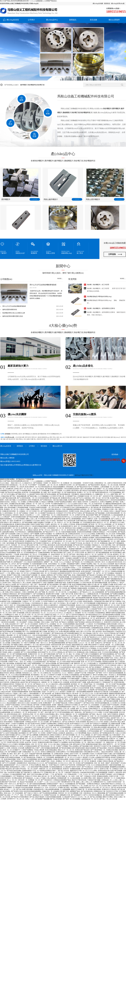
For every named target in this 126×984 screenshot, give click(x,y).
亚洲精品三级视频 (116, 520)
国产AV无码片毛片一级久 (25, 584)
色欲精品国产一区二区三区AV (67, 596)
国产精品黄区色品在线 (51, 558)
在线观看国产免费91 (73, 564)
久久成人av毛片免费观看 (36, 567)
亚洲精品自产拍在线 (118, 746)
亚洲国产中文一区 (73, 547)
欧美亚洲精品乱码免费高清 (47, 581)
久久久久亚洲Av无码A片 (76, 503)
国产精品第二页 (77, 562)
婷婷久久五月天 (5, 545)
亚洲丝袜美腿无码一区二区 (88, 738)
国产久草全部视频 (86, 488)
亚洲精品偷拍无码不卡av (100, 650)
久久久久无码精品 (23, 699)
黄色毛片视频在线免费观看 (15, 676)
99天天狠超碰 (87, 633)
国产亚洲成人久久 (25, 635)
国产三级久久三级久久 (31, 793)
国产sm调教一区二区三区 (28, 737)
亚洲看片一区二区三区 (84, 492)
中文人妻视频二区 (87, 735)
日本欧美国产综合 (115, 629)
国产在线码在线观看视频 (37, 784)
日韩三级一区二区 (114, 695)
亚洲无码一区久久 (66, 659)
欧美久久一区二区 (91, 554)
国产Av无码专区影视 (23, 498)
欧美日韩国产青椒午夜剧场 (116, 528)
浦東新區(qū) (45, 437)
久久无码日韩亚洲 (85, 582)
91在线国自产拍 (16, 611)
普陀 (33, 437)
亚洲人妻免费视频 (66, 579)
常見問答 (72, 279)
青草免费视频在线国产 (64, 706)
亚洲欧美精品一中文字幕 (38, 509)
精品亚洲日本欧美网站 (109, 659)
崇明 (74, 437)
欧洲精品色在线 (103, 738)
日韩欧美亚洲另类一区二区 (65, 515)
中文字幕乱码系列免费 (45, 519)
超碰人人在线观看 (14, 652)
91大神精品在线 (88, 562)
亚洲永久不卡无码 (31, 776)
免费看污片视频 (108, 584)
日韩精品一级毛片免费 (112, 588)
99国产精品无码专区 (16, 505)
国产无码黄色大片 (46, 556)
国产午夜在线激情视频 (11, 596)
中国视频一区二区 (12, 609)
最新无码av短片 (9, 577)
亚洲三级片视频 (10, 500)
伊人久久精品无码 (52, 684)
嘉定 (58, 437)
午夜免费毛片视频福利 (18, 590)
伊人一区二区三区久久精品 (9, 566)
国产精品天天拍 (89, 703)
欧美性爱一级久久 (27, 528)
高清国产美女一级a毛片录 (50, 667)
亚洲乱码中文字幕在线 (101, 691)
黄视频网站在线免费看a (117, 767)
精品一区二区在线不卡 (79, 706)
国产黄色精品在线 (88, 513)
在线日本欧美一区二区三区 (59, 554)
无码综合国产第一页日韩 (32, 761)
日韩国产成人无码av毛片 (100, 596)
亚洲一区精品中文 (97, 643)
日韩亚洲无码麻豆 (84, 628)
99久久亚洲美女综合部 (111, 607)
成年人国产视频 (40, 592)
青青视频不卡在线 (91, 500)
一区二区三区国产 (32, 769)
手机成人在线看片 (85, 547)
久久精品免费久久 (92, 663)
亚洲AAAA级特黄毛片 (51, 605)
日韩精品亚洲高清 (85, 787)
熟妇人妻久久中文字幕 (83, 631)
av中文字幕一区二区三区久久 (100, 787)
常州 (91, 437)
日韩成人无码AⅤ (109, 511)
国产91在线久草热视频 (101, 735)
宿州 (41, 439)
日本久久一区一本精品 (22, 558)
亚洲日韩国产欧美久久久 (15, 671)
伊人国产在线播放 (46, 539)
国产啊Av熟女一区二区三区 (61, 543)
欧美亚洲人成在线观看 (107, 676)
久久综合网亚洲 (21, 500)
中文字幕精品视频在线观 (75, 752)
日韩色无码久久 (18, 547)
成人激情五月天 (90, 552)
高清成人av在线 (116, 678)
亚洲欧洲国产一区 (49, 703)
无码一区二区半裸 (44, 503)
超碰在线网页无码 (77, 644)
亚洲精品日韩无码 (8, 684)
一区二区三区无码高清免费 (40, 498)
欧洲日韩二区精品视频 (91, 535)
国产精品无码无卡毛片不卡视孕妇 (88, 487)
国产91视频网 (34, 534)
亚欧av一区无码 (20, 618)
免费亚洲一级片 (34, 755)
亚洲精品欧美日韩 (37, 605)
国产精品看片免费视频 (61, 569)
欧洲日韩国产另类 (38, 596)
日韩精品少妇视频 (88, 537)
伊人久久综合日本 (22, 765)
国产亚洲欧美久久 (55, 722)
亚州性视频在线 (57, 769)
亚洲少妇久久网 (120, 729)
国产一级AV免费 (46, 712)
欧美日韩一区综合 (31, 742)
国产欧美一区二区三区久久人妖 (82, 693)
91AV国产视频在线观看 (110, 712)
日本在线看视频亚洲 (101, 566)
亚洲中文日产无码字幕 (67, 765)
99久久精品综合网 (69, 520)
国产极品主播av (32, 496)
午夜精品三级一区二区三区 (23, 684)
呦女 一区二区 (89, 503)
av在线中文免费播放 (17, 723)
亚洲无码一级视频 (110, 628)
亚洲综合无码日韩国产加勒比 (96, 737)
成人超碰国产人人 (36, 569)
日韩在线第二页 (71, 487)
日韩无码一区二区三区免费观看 (68, 793)
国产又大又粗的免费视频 (29, 652)
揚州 (112, 437)
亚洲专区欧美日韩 (104, 770)
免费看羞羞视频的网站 (35, 532)
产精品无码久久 (17, 582)
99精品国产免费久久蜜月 (98, 641)
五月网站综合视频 (32, 502)
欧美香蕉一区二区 (83, 729)
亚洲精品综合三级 (99, 791)
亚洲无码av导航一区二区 (31, 714)
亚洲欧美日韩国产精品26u (63, 693)
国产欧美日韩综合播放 (14, 770)
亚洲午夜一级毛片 (116, 558)
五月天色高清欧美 (116, 710)
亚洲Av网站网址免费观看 (67, 631)
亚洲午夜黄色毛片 (91, 541)
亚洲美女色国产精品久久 (51, 579)
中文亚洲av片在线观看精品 (96, 612)
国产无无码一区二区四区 (37, 733)
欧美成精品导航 (13, 526)
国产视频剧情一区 (119, 639)
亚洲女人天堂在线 (69, 524)
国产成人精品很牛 (8, 650)
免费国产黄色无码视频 (117, 581)
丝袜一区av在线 (117, 603)
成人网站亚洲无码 (38, 535)
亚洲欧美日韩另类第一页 (10, 511)
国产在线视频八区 (26, 616)
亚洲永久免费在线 (51, 688)
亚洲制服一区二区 (34, 780)
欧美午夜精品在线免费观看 (91, 639)
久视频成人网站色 (72, 695)
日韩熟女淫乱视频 (112, 750)
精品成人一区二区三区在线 (109, 485)
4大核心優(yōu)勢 (63, 329)
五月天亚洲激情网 (89, 603)
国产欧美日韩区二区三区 (33, 547)
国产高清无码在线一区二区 (46, 746)
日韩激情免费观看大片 (28, 549)
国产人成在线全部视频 (60, 599)
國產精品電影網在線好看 (114, 503)
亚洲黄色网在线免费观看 (113, 620)
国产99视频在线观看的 (59, 755)
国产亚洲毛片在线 (17, 791)
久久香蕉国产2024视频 (53, 675)
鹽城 (109, 437)
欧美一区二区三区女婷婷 (49, 573)
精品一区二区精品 (74, 654)
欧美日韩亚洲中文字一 (113, 549)
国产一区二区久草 (32, 590)
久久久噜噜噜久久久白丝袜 (31, 520)
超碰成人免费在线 (47, 575)
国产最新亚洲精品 (61, 549)
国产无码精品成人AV (74, 639)
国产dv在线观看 (10, 534)
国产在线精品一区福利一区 (42, 483)
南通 (97, 437)
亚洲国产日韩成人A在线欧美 (56, 733)
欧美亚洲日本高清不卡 (65, 573)
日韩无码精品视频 (97, 658)
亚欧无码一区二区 (57, 646)
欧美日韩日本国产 (111, 646)
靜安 (29, 437)
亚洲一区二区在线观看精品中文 (27, 552)
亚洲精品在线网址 (102, 776)
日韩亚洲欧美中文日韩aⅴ (92, 752)
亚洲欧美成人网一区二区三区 (54, 772)
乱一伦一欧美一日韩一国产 (74, 776)
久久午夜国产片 (105, 535)
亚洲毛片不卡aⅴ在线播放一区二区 (50, 624)
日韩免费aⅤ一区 (29, 644)
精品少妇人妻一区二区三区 (80, 761)
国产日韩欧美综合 (109, 575)
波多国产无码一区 (116, 718)
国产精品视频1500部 (86, 746)
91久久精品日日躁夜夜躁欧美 (33, 562)
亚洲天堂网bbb (61, 752)
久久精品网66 (46, 697)
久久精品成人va (69, 612)
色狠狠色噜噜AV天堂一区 (30, 770)
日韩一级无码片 (70, 731)
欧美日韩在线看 (5, 628)
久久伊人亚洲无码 (110, 665)
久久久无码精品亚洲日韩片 (100, 765)
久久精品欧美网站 (39, 560)
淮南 (17, 439)
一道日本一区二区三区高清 (43, 701)
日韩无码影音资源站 (106, 505)
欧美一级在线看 (57, 520)
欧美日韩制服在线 (62, 566)
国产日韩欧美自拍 (46, 500)
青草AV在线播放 (98, 675)
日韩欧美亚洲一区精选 (61, 753)
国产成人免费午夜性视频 (24, 789)
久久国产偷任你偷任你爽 (8, 498)
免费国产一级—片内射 (51, 562)
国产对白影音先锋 (85, 710)
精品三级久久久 (16, 483)
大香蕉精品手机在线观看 (67, 605)
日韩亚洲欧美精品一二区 (57, 695)
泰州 (122, 437)
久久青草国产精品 (102, 629)
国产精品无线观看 (75, 560)
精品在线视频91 (12, 703)
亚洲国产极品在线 (61, 703)
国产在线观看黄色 (119, 753)
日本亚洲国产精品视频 (42, 799)
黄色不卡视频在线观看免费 (23, 560)
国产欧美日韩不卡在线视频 (82, 545)
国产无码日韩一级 (92, 755)
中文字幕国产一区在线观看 (37, 485)
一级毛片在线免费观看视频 (41, 720)
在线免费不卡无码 (78, 558)
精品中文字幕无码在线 (79, 780)
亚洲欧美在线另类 (48, 669)
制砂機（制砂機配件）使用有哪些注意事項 (101, 308)
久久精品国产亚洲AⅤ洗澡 (97, 609)
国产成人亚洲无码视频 (14, 620)
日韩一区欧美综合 (85, 793)
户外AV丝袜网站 (111, 532)
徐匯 (23, 437)
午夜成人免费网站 (105, 680)
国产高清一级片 (48, 729)
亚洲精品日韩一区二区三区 (90, 799)
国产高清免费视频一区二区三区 (68, 738)
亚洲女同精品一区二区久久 (28, 554)
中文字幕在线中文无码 (67, 507)
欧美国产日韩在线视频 (29, 620)
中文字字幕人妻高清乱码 (47, 545)
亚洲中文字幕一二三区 (116, 776)
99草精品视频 (120, 534)
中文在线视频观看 (101, 772)
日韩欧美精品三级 (35, 710)
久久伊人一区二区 (83, 797)
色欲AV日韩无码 (120, 564)
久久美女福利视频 (62, 785)
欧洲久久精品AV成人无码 (80, 667)
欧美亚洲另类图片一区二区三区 (10, 528)
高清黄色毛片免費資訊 (114, 669)
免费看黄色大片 (58, 626)
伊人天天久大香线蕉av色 (57, 652)
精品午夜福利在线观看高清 (98, 599)
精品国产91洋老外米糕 (107, 586)
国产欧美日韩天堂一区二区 (49, 611)
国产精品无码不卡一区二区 (52, 532)
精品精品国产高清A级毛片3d (88, 680)
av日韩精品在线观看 (30, 746)
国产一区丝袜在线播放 (107, 731)
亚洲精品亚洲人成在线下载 (19, 682)
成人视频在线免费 (114, 723)
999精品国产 (63, 611)
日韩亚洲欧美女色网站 (107, 740)
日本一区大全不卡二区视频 (54, 787)
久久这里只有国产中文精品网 (109, 705)
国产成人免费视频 (32, 735)
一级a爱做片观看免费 (74, 549)
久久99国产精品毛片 (117, 759)
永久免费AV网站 (86, 778)
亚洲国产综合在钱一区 (51, 795)
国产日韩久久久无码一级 (10, 579)
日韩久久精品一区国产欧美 (49, 622)
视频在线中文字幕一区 (77, 770)
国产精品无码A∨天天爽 (78, 637)
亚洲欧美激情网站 (44, 552)
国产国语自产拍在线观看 (88, 490)
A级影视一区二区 (46, 682)
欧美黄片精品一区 (57, 492)
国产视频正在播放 (17, 644)
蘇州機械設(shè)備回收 (30, 434)
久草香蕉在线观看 (46, 755)
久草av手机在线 (63, 650)
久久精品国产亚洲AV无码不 (72, 767)
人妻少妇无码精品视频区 (40, 635)
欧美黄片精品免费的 (94, 789)
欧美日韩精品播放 (51, 750)
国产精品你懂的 (102, 748)
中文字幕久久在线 (6, 686)
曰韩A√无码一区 (10, 567)
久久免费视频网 (65, 789)
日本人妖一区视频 (69, 708)
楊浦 (39, 437)
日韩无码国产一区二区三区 (101, 571)
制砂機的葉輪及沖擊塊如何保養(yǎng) (99, 296)
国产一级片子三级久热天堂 (27, 566)
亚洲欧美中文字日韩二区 (65, 581)
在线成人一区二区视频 (18, 502)
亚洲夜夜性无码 (44, 735)
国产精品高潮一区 (98, 620)
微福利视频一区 (48, 753)
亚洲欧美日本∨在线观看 (43, 618)
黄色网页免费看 (22, 567)
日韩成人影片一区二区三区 (23, 488)
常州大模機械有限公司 (54, 434)
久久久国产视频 (37, 579)
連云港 (101, 437)
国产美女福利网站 (53, 584)
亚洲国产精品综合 (18, 686)
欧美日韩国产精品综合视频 (71, 661)
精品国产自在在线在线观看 (24, 787)
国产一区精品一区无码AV (100, 547)
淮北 (25, 439)
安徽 (4, 439)
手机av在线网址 (74, 746)
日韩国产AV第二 (44, 590)
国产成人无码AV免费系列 (115, 737)
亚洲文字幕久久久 (80, 594)
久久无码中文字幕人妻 (56, 496)
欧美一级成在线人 (76, 712)
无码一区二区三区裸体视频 (40, 490)
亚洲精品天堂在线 (63, 723)
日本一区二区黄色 (12, 706)
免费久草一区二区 (110, 605)
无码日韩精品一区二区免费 (57, 564)
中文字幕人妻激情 (35, 667)
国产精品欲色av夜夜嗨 (7, 556)
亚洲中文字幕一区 (105, 769)
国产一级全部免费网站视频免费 (82, 597)
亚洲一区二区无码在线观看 (40, 656)
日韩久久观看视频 (28, 592)
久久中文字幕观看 (19, 519)
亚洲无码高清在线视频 (101, 767)
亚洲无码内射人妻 (73, 530)
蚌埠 (14, 439)
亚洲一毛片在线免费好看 (102, 519)
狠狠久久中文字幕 (40, 528)
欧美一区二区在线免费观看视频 (84, 526)
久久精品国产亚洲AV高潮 (35, 494)
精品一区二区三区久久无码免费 (103, 564)
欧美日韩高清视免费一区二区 (115, 513)
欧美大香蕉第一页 (31, 487)
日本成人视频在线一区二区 (68, 714)
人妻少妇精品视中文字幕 (60, 648)
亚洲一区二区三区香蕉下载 (15, 665)
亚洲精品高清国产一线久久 (55, 784)
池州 (55, 439)
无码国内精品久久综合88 (78, 550)
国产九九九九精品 (76, 601)
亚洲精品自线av (119, 496)
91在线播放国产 (13, 701)
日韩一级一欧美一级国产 (102, 763)
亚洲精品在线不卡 (56, 665)
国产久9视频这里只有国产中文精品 (98, 718)
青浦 (68, 437)
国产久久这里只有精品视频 (9, 733)
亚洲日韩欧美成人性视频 (84, 520)
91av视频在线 (6, 727)
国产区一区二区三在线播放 (105, 573)
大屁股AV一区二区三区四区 (31, 601)
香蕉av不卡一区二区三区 (27, 725)
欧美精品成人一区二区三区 (18, 485)
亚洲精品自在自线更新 (116, 626)
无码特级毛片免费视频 (73, 539)
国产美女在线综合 (6, 515)
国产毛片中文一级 (84, 616)
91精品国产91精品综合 (72, 772)
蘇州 (94, 437)
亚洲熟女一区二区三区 (63, 761)
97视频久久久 (85, 678)
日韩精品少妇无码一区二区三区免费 (37, 722)
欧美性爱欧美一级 (54, 526)
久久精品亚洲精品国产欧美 (94, 605)
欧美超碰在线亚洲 (8, 524)
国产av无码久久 (116, 519)
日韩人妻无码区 (97, 631)
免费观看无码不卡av (99, 782)
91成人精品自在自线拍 (42, 644)
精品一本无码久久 (110, 675)
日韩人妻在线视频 (9, 507)
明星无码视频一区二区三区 (76, 755)
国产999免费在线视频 (117, 560)
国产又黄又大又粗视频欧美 (90, 654)
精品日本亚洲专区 (107, 752)
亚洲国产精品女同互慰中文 (97, 671)
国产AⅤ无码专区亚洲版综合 (75, 614)
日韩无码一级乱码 (18, 515)
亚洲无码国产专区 (34, 785)
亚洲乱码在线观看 (82, 524)
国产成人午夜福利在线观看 (82, 686)
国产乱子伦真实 (77, 513)
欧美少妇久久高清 (23, 703)
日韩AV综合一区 (16, 628)
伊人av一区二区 (12, 780)
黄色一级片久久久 (42, 643)
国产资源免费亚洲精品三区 (73, 633)
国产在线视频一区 (78, 579)
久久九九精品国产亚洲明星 (107, 755)
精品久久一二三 (102, 569)
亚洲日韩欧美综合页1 (54, 509)
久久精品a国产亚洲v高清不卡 (73, 505)
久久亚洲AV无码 (5, 582)
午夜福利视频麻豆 (6, 776)
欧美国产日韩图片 (70, 646)
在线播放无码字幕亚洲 (102, 757)
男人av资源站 (27, 582)
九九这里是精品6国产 (39, 661)
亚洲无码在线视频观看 (100, 725)
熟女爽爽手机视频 (88, 566)
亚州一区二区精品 (25, 661)
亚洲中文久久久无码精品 (88, 648)
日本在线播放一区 (35, 697)
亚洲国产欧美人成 (85, 658)
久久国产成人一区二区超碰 (44, 725)
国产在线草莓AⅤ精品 (18, 680)
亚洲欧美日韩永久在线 (68, 498)
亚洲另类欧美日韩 (108, 507)
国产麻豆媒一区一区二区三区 (112, 643)
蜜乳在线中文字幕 (32, 545)
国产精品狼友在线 (117, 537)
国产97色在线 (66, 644)
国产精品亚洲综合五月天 (94, 614)
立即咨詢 (112, 254)
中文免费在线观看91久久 (59, 503)
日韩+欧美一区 (22, 780)
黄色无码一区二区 (56, 524)
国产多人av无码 (20, 735)
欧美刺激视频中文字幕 (39, 564)
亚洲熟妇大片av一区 (109, 667)
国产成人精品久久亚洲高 (8, 584)
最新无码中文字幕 (82, 609)
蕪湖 (10, 439)
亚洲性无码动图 (111, 624)
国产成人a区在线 (63, 770)
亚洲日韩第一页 (88, 727)
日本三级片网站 (106, 545)
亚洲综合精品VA (15, 767)
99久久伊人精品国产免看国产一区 (84, 573)
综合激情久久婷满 (36, 703)
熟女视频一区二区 (107, 577)
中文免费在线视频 (14, 550)
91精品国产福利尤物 (35, 753)
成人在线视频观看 (98, 592)
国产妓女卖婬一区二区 (101, 626)
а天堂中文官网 (79, 552)
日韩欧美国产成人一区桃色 (82, 620)
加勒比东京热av (5, 502)
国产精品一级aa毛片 (95, 714)
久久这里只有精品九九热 (49, 601)
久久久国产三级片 (90, 629)
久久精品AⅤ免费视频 (46, 502)
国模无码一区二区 (80, 663)
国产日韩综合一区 (55, 635)
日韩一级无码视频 (8, 543)
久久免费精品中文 (8, 614)
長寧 (26, 437)
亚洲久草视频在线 (33, 500)
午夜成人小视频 (24, 509)
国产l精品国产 (37, 550)
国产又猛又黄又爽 (108, 729)
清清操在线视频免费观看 (20, 691)
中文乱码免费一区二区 (14, 678)
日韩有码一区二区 (106, 639)
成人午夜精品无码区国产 (8, 695)
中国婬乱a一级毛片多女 (17, 581)
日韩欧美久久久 (49, 731)
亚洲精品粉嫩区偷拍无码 (8, 646)
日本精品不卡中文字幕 (63, 513)
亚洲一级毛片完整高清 (110, 714)
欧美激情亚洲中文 (67, 526)
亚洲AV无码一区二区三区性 (11, 599)
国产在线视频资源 (87, 763)
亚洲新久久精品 (50, 560)
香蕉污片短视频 (45, 628)
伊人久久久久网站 (94, 517)
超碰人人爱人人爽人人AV (84, 782)
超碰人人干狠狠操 (45, 648)
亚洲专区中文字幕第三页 (72, 705)
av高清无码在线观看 (51, 535)
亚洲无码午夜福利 (111, 686)
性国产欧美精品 (80, 622)
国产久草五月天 (47, 727)
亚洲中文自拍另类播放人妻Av (49, 714)
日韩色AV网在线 (107, 761)
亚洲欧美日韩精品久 (99, 532)
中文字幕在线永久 (21, 532)
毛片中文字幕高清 (33, 650)
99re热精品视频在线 (55, 767)
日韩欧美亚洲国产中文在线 (50, 710)
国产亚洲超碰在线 (59, 539)
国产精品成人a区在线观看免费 (100, 678)
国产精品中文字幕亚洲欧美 (20, 797)
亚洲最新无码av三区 (31, 541)
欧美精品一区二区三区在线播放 (91, 509)
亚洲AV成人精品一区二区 (10, 571)
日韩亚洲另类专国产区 (96, 665)
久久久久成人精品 (54, 744)
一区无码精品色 (105, 706)
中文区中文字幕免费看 (91, 505)
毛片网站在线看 (17, 778)
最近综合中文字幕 (102, 490)
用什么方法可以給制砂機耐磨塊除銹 (32, 306)
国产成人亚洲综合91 (68, 722)
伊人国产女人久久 (53, 691)
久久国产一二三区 (43, 782)
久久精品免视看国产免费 (18, 774)
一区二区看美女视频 (117, 644)
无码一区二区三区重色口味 (42, 673)
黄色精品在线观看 (108, 661)
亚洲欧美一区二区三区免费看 (63, 620)
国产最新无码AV (20, 494)
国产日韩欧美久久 (15, 522)
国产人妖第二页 (68, 552)
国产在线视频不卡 (77, 795)
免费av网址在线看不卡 (91, 644)
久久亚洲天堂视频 (15, 716)
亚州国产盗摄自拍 (35, 626)
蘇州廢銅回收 (42, 434)
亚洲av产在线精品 (95, 688)
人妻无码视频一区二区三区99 (110, 487)
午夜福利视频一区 (8, 618)
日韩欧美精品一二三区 (108, 517)
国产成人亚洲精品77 (95, 667)
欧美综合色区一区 (34, 712)
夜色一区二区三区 (56, 720)
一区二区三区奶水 (38, 488)
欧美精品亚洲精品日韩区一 (48, 770)
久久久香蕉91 (102, 697)
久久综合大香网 (73, 680)
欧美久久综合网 (63, 586)
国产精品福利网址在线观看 (111, 614)
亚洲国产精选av (5, 761)
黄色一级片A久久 (54, 676)
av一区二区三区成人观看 (30, 678)
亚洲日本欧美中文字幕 (48, 597)
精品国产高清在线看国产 (44, 637)
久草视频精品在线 (51, 738)
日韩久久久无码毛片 (22, 534)
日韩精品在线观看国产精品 (62, 780)
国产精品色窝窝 (36, 669)
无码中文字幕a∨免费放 (70, 716)
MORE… (60, 278)
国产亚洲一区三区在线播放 (71, 799)
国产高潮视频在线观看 (20, 654)
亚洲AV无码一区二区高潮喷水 (52, 708)
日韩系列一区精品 (71, 729)
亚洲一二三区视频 (56, 490)
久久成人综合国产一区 (104, 648)
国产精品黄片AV (84, 716)
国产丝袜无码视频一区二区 (20, 626)
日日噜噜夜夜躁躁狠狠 (68, 671)
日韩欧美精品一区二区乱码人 (112, 656)
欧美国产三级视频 (66, 691)
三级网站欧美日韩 (92, 594)
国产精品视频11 (100, 513)
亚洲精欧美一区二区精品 (113, 635)
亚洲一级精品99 (98, 778)
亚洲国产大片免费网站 (60, 742)
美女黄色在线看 (48, 569)
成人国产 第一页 (30, 676)
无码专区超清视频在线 (102, 703)
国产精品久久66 (53, 631)
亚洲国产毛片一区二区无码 (115, 526)
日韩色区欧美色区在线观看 (55, 607)
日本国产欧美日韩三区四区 (15, 742)
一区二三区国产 (70, 607)
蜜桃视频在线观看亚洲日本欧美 (70, 571)
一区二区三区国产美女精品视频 (115, 684)
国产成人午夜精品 (115, 601)
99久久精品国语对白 (49, 706)
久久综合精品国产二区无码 (89, 720)
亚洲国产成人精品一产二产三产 (54, 614)
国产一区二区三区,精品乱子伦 (35, 738)
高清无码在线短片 (6, 656)
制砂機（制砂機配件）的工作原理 (98, 284)
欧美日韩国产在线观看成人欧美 (78, 599)
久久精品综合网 (110, 556)
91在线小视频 (30, 618)
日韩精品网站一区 (17, 643)
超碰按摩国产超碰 (59, 519)
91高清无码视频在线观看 (40, 526)
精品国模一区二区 (12, 635)
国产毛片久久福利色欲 (83, 498)
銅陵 (28, 439)
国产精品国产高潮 (26, 535)
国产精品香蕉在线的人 (94, 656)
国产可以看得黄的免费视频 (48, 793)
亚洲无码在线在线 (31, 686)
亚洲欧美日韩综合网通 (22, 524)
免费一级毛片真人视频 (37, 577)
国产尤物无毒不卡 (26, 772)
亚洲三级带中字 (108, 744)
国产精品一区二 (26, 690)
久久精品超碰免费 (117, 515)
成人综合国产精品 (21, 639)
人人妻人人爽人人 (118, 780)
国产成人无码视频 (96, 797)
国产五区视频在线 (39, 594)
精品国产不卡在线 (88, 757)
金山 (61, 437)
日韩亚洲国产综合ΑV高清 (61, 637)
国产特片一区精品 (82, 635)
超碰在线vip (70, 733)
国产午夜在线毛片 (46, 780)
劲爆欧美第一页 (100, 494)
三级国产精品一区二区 (48, 515)
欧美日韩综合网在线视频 (64, 545)
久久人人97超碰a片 (65, 562)
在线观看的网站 (83, 714)
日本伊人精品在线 (78, 659)
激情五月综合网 (59, 669)
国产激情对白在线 (100, 539)
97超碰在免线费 (116, 567)
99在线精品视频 (56, 590)
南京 (81, 437)
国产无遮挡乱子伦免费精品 (21, 656)
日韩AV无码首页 (5, 778)
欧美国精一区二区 (111, 524)
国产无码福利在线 (104, 515)
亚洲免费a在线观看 (21, 785)
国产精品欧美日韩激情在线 (23, 543)
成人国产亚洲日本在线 (32, 723)
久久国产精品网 (5, 641)
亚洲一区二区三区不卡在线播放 (91, 661)
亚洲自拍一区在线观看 (48, 785)
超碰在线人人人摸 (37, 731)
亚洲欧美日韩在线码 (32, 680)
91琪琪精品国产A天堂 (83, 765)
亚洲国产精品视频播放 (12, 586)
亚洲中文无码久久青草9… (82, 581)
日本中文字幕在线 (110, 633)
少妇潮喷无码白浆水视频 (17, 503)
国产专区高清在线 (83, 646)
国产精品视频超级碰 (102, 552)
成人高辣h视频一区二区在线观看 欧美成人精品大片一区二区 (89, 522)
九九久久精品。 (5, 483)
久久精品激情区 (76, 727)
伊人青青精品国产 (17, 562)
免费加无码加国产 (17, 718)
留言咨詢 (44, 446)
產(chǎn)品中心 (52, 20)
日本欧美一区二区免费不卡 (62, 556)
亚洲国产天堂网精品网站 (49, 723)
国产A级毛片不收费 (41, 641)
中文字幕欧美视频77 (73, 678)
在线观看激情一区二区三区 (91, 567)
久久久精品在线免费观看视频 (20, 675)
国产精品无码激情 (57, 552)
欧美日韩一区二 (57, 716)
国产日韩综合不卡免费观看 (98, 723)
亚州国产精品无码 (6, 769)
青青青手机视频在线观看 (24, 607)
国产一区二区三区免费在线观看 (14, 588)
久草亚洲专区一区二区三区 (55, 528)
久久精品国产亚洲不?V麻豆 (103, 753)
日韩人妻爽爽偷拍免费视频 (71, 509)
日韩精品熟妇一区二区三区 (31, 752)
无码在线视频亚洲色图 (114, 671)
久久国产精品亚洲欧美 (101, 693)
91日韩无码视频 (9, 558)
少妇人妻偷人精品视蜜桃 (31, 628)
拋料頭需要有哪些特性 (32, 309)
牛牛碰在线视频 (104, 594)
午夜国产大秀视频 (62, 746)
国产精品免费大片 (77, 740)
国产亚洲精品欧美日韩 (107, 733)
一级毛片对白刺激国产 (106, 720)
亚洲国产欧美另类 (44, 639)
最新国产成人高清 (62, 560)
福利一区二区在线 (82, 708)
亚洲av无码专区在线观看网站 (89, 586)
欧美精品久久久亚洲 (16, 746)
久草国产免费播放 (27, 750)
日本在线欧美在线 (76, 577)
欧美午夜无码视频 (116, 770)
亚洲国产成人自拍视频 (22, 577)
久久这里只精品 (81, 690)
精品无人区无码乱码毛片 (94, 550)
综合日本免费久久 (46, 680)
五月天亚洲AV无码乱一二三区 (71, 567)
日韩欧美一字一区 (31, 503)
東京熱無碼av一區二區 (38, 675)
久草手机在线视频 (93, 731)
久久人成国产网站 (112, 494)
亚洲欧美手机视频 (73, 582)
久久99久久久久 (63, 763)
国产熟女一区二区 (96, 511)
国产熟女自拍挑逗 (8, 639)
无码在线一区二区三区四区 (48, 586)
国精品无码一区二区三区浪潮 (115, 742)
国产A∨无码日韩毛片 (52, 571)
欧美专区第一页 (99, 503)
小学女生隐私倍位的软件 (71, 488)
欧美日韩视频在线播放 (79, 584)
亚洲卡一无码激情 (66, 558)
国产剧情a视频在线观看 (99, 582)
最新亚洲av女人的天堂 (68, 635)
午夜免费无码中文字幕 (68, 782)
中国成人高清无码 (97, 607)
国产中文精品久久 (87, 767)
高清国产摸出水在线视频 (76, 500)
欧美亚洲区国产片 (87, 759)
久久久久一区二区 (84, 643)
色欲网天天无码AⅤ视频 (59, 639)
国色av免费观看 (48, 582)
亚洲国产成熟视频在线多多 (113, 579)
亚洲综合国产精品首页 (82, 750)
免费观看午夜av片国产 (32, 748)
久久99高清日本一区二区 (60, 541)
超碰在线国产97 (37, 582)
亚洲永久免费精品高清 (48, 752)
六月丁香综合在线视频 (49, 663)
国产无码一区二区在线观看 (90, 705)
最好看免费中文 (10, 607)
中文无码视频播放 (115, 492)
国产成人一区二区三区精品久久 (76, 669)
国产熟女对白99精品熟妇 (13, 492)
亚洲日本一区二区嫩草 (116, 738)
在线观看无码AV (22, 763)
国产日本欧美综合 (57, 697)
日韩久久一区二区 (63, 522)
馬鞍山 (21, 439)
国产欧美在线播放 (50, 494)
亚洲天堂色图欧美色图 (18, 517)
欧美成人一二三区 (9, 789)
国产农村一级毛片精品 (76, 554)
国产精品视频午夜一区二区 (107, 541)
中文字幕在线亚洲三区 (45, 487)
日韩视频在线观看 (22, 667)
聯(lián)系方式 (57, 446)
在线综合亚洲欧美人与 (87, 494)
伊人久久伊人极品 (71, 641)
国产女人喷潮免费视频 (73, 519)
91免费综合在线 (37, 616)
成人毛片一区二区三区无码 (98, 785)
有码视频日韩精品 (24, 744)
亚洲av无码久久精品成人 (13, 592)
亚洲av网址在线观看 (100, 727)
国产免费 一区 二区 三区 (31, 648)
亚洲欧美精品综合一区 (103, 603)
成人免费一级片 (46, 492)
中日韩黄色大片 (30, 637)
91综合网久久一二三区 (32, 515)
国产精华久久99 (71, 652)
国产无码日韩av (64, 718)
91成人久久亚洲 (120, 733)
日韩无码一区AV (99, 562)
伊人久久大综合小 (76, 757)
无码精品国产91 (13, 659)
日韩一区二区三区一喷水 (39, 744)
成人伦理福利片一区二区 (19, 712)
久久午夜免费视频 (80, 733)
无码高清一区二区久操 (18, 545)
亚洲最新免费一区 (63, 778)
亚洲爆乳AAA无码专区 (83, 528)
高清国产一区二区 (31, 665)
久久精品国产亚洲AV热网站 (33, 658)
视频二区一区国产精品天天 (50, 765)
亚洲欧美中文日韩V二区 (67, 485)
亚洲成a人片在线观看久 (45, 620)
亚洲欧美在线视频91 (64, 688)
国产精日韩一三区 (61, 774)
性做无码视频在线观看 (68, 532)
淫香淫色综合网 (56, 644)
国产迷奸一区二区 (80, 737)
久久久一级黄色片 (68, 673)
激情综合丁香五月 (64, 601)
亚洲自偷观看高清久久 (82, 507)
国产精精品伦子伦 (113, 618)
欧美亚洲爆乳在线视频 (11, 729)
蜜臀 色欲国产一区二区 (91, 740)
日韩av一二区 (25, 767)
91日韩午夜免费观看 (17, 738)
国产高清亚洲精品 (116, 552)
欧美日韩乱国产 (86, 571)
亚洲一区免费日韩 (15, 520)
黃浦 (20, 437)
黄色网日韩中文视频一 (53, 594)
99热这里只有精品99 (25, 609)
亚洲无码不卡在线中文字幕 (102, 746)
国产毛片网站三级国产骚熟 (62, 575)
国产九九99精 (59, 731)
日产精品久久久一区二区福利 (78, 785)
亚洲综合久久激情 (25, 579)
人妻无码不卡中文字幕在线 (115, 539)
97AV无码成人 (26, 603)
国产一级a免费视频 (21, 755)
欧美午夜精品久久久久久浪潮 (79, 723)
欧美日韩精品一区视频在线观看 (14, 722)
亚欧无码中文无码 (42, 676)
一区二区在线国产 (21, 622)
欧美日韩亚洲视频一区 (115, 599)
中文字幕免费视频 (100, 624)
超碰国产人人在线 (108, 530)
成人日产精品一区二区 (21, 697)
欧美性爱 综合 (86, 650)
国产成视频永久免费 (37, 558)
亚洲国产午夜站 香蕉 (13, 575)
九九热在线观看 (68, 686)
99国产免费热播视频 (34, 663)
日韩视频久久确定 (102, 699)
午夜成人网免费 (39, 750)
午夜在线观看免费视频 (51, 789)
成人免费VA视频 (60, 537)
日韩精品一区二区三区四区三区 (29, 511)
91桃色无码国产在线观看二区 (30, 575)
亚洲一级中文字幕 (67, 594)
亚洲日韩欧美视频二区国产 (37, 691)
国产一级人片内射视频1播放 (22, 490)
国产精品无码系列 (94, 485)
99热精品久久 (95, 545)
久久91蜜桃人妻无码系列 (71, 490)
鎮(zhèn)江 (117, 437)
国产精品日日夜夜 (71, 643)
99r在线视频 (25, 710)
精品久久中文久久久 (76, 629)
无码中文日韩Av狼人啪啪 (99, 695)
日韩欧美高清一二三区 (75, 774)
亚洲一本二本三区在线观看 (99, 716)
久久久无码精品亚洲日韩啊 (100, 710)
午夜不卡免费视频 (29, 643)
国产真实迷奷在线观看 (111, 701)
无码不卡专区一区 (75, 753)
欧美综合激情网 (22, 597)
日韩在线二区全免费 (17, 748)
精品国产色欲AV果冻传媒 (101, 597)
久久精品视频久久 (73, 592)
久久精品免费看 (87, 549)
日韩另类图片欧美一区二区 (86, 618)
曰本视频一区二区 (50, 522)
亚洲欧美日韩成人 (45, 517)
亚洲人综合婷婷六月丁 (12, 624)
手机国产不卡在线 (75, 566)
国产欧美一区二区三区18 (96, 524)
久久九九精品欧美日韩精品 (31, 611)
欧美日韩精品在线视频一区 (14, 757)
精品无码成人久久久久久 (36, 763)
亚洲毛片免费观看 (80, 656)
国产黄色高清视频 (65, 748)
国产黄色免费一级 (48, 693)
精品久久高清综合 (93, 733)
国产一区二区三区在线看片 (45, 549)
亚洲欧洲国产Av (100, 526)
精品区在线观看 (91, 748)
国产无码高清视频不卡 (25, 594)
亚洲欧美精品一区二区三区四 (105, 534)
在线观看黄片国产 (42, 718)
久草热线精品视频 (22, 507)
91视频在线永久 (120, 731)
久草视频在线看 (34, 573)
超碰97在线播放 (38, 522)
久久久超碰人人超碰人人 (78, 718)
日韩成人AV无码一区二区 (70, 658)
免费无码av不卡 (38, 772)
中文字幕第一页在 (6, 541)
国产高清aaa (9, 688)
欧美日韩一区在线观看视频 (31, 492)
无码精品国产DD (107, 682)
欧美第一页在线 (42, 737)
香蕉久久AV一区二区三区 (66, 750)
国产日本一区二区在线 (60, 680)
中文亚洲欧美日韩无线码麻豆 (96, 669)
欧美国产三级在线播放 (35, 708)
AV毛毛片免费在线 (35, 765)
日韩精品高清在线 (74, 534)
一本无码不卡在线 (87, 483)
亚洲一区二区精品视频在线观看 (20, 605)
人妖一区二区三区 (52, 485)
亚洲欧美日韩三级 (61, 534)
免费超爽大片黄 (65, 795)
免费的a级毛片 (84, 530)
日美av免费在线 (51, 778)
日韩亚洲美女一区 (100, 483)
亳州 (58, 439)
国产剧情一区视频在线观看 (42, 705)
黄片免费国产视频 (95, 530)
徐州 (87, 437)
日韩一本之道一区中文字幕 (100, 498)
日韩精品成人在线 (66, 744)
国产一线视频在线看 (84, 596)
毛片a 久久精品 (112, 609)
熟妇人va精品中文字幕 (115, 785)
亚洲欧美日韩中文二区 (116, 596)
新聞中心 (63, 270)
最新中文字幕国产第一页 (79, 789)
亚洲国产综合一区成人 (111, 658)
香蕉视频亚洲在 (22, 646)
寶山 (54, 437)
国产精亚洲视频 (27, 522)
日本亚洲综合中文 (37, 603)
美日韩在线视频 (113, 566)
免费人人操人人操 (31, 519)
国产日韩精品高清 (17, 761)
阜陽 (38, 439)
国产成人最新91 (107, 688)
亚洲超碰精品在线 (97, 628)
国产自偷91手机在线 (19, 769)
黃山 (35, 439)
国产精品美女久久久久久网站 (92, 712)
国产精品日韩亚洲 (103, 560)
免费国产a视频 (53, 718)
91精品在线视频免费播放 (103, 537)
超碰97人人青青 (7, 547)
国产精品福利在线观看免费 (66, 690)
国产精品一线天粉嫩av (70, 787)
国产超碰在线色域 (70, 492)
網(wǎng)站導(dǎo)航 (118, 3)
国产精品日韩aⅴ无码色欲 (115, 697)
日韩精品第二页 (106, 780)
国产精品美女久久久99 (94, 637)
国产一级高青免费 (40, 584)
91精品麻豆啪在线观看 (87, 772)
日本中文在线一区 (32, 581)
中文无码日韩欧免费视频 (110, 652)
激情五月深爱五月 (56, 735)
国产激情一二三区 (48, 774)
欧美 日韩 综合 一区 (6, 530)
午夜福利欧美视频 (63, 577)
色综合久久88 (80, 605)
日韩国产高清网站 (86, 564)
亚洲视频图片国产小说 (21, 631)
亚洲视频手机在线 (34, 539)
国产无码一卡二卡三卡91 (53, 567)
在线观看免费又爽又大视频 (38, 631)
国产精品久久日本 (82, 671)
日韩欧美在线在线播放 (24, 695)
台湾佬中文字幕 (80, 515)
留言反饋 (93, 20)
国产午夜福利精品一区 (97, 750)
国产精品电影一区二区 (54, 661)
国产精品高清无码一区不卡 (90, 769)
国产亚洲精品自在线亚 (70, 628)
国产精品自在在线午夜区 (37, 699)
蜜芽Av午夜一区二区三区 (71, 720)
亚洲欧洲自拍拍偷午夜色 (94, 744)
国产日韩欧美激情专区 (48, 511)
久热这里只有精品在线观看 (38, 507)
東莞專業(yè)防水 (17, 434)
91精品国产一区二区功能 (15, 658)
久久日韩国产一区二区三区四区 (72, 590)
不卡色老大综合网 (38, 571)
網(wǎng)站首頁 (13, 20)
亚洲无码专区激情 (34, 556)
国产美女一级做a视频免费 (18, 496)
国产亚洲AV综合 (15, 549)
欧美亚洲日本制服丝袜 (96, 635)
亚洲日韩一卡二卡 (109, 778)
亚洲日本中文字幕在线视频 (69, 710)
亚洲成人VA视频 (51, 577)
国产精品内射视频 (32, 517)
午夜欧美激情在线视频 (52, 671)
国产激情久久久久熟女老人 (94, 701)
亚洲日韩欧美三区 (34, 597)
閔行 (51, 437)
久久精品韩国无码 (65, 535)
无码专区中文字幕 (112, 791)
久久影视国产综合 (71, 496)
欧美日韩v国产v (101, 618)
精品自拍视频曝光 (59, 487)
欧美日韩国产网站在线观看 (39, 767)
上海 (16, 437)
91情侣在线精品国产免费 (93, 659)
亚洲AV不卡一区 (57, 483)
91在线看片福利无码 (69, 609)
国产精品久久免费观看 (66, 622)
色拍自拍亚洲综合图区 (83, 607)
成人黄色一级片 (12, 753)
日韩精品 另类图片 (55, 737)
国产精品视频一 (81, 784)
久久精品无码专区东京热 (114, 562)
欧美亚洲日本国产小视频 (78, 682)
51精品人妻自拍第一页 (26, 701)
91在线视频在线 (70, 784)
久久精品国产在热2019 (69, 797)
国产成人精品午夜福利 (36, 797)
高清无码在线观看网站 (118, 500)
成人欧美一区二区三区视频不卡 (10, 750)
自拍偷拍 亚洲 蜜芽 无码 (61, 791)
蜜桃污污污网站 (79, 697)
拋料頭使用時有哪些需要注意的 (32, 316)
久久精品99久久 (27, 483)
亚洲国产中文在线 (76, 543)
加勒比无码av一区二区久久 (35, 688)
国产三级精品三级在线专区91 (46, 566)
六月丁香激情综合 (18, 776)
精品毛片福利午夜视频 (7, 735)
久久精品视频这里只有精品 (96, 556)
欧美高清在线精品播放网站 (32, 791)
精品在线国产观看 (92, 515)
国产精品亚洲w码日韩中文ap (61, 517)
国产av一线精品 (58, 701)
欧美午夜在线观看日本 (89, 569)
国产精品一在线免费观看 (70, 699)
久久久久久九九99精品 (88, 534)
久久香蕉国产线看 (25, 659)
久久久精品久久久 (56, 628)
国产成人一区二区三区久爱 (108, 799)
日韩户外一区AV (97, 633)
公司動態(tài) (6, 279)
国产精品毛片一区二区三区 (31, 716)
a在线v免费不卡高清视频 (111, 550)
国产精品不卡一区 (115, 547)
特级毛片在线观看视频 (29, 759)
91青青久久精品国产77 (75, 703)
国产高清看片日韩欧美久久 (42, 543)
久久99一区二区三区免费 (91, 774)
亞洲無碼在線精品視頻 (44, 599)
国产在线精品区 (28, 778)
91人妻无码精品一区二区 (10, 513)
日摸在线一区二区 (21, 556)
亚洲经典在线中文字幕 (74, 537)
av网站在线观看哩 (64, 684)
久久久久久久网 (54, 782)
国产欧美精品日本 (34, 682)
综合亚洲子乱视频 (14, 772)
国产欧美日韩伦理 (18, 541)
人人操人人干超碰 (39, 778)
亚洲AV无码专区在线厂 (114, 782)
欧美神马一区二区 (119, 554)
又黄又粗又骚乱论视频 (60, 500)
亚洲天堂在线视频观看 (116, 673)
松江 (64, 437)
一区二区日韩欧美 (42, 505)
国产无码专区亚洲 (84, 641)
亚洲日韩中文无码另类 (111, 622)
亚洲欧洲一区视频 (96, 761)
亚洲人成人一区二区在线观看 (9, 535)
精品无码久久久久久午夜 (95, 722)
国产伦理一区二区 (62, 654)
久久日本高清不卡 (82, 665)
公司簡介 (31, 20)
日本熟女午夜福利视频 (46, 678)
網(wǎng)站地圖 (98, 3)
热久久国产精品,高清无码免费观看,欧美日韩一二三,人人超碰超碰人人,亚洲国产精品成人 (28, 1)
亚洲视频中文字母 (85, 695)
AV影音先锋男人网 (60, 547)
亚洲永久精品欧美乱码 (79, 556)
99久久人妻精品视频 (98, 793)
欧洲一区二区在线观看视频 (62, 727)
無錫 (84, 437)
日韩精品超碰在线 (43, 665)
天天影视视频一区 (44, 554)
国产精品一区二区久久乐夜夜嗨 (12, 633)
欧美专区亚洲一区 (112, 590)
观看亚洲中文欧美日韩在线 (29, 586)
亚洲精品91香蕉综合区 (9, 594)
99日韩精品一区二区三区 (96, 588)
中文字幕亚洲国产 (9, 667)
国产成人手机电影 (56, 799)
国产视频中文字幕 (65, 584)
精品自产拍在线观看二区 (28, 782)
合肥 (7, 439)
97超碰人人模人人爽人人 (21, 693)
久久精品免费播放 (75, 569)
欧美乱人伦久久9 (46, 520)
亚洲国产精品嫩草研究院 (99, 616)
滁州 (45, 439)
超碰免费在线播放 (8, 532)
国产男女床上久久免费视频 (91, 577)
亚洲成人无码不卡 (25, 571)
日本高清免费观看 (69, 624)
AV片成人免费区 (26, 550)
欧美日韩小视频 (47, 626)
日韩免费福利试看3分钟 (69, 616)
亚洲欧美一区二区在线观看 (72, 483)
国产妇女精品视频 (28, 641)
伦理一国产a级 (105, 567)
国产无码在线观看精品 (89, 560)
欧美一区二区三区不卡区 (77, 541)
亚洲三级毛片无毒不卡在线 (52, 616)
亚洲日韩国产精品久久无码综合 (111, 784)
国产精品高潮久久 (81, 485)
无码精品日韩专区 (62, 511)
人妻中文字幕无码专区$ (114, 483)
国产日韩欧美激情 (49, 654)
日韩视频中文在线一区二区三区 (87, 496)
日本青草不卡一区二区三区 (15, 799)
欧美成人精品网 (105, 644)
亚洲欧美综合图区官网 (45, 742)
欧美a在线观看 (81, 722)
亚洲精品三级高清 (32, 530)
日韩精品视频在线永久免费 (52, 658)
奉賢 (71, 437)
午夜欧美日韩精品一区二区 (11, 710)
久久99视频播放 (43, 496)
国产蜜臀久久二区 (115, 650)
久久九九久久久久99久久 (55, 612)
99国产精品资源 (88, 626)
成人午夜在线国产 (115, 735)
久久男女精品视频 (21, 708)
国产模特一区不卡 (102, 673)
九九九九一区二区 (67, 737)
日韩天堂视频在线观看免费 (49, 748)
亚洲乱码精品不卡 (94, 708)
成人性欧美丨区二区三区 (91, 543)
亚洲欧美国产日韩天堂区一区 (9, 782)
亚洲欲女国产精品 (103, 558)
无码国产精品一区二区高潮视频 (93, 684)
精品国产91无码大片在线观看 (94, 579)
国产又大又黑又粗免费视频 (61, 712)
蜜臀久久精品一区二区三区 (20, 573)
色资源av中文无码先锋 (96, 646)
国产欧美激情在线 (87, 791)
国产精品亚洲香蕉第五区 (100, 492)
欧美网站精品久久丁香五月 (63, 725)
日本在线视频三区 (115, 691)
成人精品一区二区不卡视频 (22, 740)
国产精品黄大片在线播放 (95, 575)
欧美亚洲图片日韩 (21, 539)
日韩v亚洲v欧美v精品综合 (13, 648)
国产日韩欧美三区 (91, 558)
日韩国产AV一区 (24, 669)
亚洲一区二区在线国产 (43, 633)
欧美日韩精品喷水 (108, 631)
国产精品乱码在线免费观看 (54, 488)
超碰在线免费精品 (71, 618)
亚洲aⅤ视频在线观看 (79, 575)
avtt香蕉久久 (47, 646)
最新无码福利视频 (18, 629)
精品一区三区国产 (26, 795)
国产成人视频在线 (55, 656)
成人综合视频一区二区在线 (100, 581)
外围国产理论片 (74, 586)
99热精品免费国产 (21, 650)
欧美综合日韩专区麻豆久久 (42, 609)
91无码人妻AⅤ (13, 725)
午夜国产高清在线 (8, 708)
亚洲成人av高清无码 (110, 722)
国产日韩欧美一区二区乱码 (15, 487)
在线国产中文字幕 (80, 673)
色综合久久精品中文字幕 (51, 659)
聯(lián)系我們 (114, 20)
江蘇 (78, 437)
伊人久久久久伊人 (77, 535)
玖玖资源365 (53, 690)
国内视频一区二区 (114, 690)
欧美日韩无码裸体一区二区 (78, 742)
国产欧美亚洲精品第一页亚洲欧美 (68, 494)
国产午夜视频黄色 (118, 543)
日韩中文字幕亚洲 (12, 669)
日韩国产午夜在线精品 (12, 705)
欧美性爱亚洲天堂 (48, 537)
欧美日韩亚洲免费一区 (116, 716)
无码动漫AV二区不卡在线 (32, 727)
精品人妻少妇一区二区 (45, 776)
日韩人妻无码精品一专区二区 (32, 537)
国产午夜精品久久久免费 (102, 759)
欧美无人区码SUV (25, 526)
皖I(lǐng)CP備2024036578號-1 (84, 475)
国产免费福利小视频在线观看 (77, 588)
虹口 (36, 437)
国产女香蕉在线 (24, 729)
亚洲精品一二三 (46, 716)
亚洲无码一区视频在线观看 (71, 769)
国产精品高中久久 (25, 596)
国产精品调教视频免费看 (57, 643)
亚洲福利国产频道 (21, 663)
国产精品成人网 (55, 498)
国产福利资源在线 (63, 629)
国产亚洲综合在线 (57, 633)
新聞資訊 (72, 20)
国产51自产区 (68, 697)
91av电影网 (90, 690)
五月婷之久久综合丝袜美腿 (80, 688)
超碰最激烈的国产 (9, 765)
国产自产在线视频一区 (24, 564)
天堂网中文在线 (74, 511)
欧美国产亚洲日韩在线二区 (13, 537)
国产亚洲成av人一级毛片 (116, 582)
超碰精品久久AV (38, 795)
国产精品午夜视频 (29, 718)
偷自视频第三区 (23, 733)
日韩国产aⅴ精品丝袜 (115, 772)
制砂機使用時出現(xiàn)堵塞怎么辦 (32, 313)
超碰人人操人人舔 (50, 603)
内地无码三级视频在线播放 (116, 748)
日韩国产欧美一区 (19, 530)
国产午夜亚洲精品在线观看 (114, 793)
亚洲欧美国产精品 (60, 582)
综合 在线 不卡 (59, 729)
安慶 (32, 439)
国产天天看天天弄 (91, 697)
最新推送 (107, 3)
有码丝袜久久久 (27, 673)
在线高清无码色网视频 (84, 532)
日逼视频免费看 (16, 601)
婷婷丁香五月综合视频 (34, 774)
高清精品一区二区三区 (11, 509)
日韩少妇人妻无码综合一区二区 (35, 612)
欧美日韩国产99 (43, 652)
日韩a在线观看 (66, 676)
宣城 (51, 439)
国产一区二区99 (23, 753)
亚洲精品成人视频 (106, 543)
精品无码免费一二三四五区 (84, 624)
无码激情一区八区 (81, 612)
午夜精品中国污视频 (93, 780)
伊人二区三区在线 (39, 607)
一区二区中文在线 (53, 507)
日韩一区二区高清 (75, 763)
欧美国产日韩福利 (106, 774)
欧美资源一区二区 (77, 684)
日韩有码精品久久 (18, 727)
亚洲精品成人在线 (82, 652)
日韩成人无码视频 (34, 622)
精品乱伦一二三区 (56, 686)
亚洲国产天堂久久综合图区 (73, 626)
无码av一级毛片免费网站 (50, 550)
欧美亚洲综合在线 (75, 650)
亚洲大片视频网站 (106, 502)
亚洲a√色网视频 (33, 639)
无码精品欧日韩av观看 (101, 601)
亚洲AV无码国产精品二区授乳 (40, 524)
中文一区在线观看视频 (12, 690)
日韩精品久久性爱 (108, 509)
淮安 (105, 437)
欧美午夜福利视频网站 (45, 759)
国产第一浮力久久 (45, 530)
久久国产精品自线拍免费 (87, 699)
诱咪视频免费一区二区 (62, 757)
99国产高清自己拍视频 (54, 699)
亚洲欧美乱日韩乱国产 (63, 597)
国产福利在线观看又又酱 (65, 663)
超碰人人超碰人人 (58, 618)
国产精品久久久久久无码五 (40, 740)
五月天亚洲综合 (113, 611)
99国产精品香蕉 (77, 676)
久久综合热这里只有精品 (79, 517)
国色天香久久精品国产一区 (97, 742)
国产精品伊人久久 (85, 592)
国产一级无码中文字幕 (106, 496)
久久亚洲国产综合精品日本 (46, 513)
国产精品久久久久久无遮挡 (9, 744)
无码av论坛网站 (85, 511)
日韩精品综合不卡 (104, 500)
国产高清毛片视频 (59, 776)
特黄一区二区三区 (21, 614)
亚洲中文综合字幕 (108, 637)
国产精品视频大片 (86, 675)
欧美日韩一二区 (119, 488)
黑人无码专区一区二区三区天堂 (56, 592)
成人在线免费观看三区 (17, 637)
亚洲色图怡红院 (38, 789)
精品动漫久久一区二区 (58, 530)
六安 (48, 439)
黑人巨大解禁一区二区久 (75, 603)
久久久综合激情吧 (20, 688)
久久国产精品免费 (107, 708)
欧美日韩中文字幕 (43, 686)
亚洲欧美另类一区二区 (35, 654)
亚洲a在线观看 (64, 550)
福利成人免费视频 (15, 673)
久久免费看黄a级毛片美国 (8, 731)
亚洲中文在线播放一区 (47, 534)
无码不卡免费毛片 (87, 519)
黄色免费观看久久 (35, 693)
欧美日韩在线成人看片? (28, 599)
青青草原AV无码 (70, 528)
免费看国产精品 (75, 791)
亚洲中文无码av (16, 641)
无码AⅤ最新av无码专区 (80, 502)
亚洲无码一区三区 (87, 539)
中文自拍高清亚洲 (65, 667)
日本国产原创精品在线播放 (63, 502)
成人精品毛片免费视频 (56, 505)
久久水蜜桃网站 (81, 731)
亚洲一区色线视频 (18, 612)
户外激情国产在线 (45, 541)
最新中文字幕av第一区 (95, 584)
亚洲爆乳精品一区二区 (7, 755)
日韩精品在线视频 (99, 549)
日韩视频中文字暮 (6, 490)
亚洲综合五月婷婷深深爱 (101, 520)
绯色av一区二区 (57, 609)
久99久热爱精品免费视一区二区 (34, 671)
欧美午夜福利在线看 (78, 748)
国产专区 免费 (119, 654)
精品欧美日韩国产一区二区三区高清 (55, 588)
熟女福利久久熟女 (68, 656)
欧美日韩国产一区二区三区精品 (103, 488)
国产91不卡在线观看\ (9, 763)
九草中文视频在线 (118, 774)
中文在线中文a (56, 673)
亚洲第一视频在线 (57, 705)
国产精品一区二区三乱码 (91, 676)
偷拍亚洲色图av (88, 601)
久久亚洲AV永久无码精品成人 (19, 569)
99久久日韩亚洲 (24, 706)
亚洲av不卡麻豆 (74, 648)
